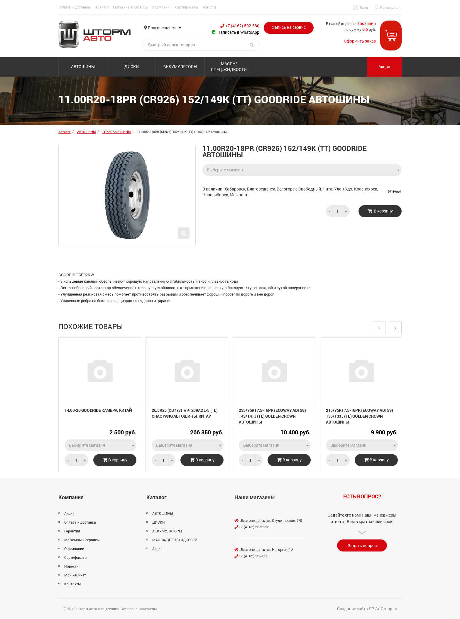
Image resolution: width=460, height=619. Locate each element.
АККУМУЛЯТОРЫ (180, 66)
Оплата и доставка (74, 7)
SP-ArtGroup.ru (383, 608)
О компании (162, 7)
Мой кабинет (75, 575)
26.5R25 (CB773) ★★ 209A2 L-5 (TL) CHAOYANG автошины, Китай (185, 413)
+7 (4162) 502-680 (239, 25)
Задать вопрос (362, 545)
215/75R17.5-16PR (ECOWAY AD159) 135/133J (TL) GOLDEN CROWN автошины (359, 416)
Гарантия (101, 7)
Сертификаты (186, 7)
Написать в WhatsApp (235, 32)
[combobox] (302, 168)
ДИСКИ (131, 66)
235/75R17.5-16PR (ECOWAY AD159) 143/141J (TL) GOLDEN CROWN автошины (272, 416)
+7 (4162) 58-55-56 (251, 526)
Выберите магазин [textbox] (225, 170)
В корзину (115, 460)
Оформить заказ (360, 41)
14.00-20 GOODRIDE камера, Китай (98, 410)
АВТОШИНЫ (83, 66)
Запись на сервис (289, 27)
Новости (209, 7)
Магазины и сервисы (130, 7)
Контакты (72, 583)
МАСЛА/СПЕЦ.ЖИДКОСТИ (229, 66)
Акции (384, 66)
